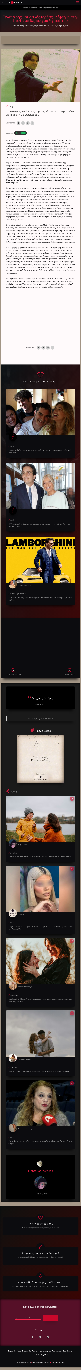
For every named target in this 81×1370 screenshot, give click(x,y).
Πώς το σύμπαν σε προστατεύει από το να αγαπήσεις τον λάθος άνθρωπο (39, 1071)
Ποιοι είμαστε (56, 1351)
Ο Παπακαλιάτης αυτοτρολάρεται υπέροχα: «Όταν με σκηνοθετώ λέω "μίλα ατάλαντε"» (40, 451)
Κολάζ (10, 107)
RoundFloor (60, 1362)
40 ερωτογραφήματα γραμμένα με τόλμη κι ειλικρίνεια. (40, 1228)
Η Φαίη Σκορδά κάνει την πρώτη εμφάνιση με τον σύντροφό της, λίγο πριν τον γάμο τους (40, 525)
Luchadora (13, 853)
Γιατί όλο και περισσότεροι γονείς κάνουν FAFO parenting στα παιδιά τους (40, 857)
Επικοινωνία (26, 1351)
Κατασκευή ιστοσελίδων (40, 1362)
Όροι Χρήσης (67, 1351)
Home (13, 26)
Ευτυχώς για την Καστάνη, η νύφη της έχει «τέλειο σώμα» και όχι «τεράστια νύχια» (40, 1142)
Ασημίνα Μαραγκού (25, 1059)
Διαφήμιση (47, 1351)
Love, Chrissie (14, 995)
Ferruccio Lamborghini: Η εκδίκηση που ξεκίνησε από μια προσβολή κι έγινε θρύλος (40, 598)
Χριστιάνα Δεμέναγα (25, 987)
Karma (12, 1137)
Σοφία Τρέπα (22, 844)
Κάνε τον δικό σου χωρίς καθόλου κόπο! (40, 1282)
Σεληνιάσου (14, 1068)
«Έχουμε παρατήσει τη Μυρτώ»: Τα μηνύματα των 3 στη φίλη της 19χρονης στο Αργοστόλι (40, 927)
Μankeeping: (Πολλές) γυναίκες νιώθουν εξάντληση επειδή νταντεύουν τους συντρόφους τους (40, 1000)
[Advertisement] (40, 643)
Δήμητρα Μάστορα (24, 585)
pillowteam (22, 914)
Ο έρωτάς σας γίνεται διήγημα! (40, 1253)
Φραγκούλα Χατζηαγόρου (27, 1129)
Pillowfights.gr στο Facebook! (40, 718)
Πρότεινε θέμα (37, 1351)
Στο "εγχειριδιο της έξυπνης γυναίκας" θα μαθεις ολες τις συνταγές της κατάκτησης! (40, 1286)
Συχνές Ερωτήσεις (14, 1351)
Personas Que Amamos (18, 594)
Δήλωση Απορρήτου (41, 1355)
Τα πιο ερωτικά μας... (40, 1224)
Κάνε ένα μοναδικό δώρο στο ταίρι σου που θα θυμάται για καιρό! (40, 1257)
